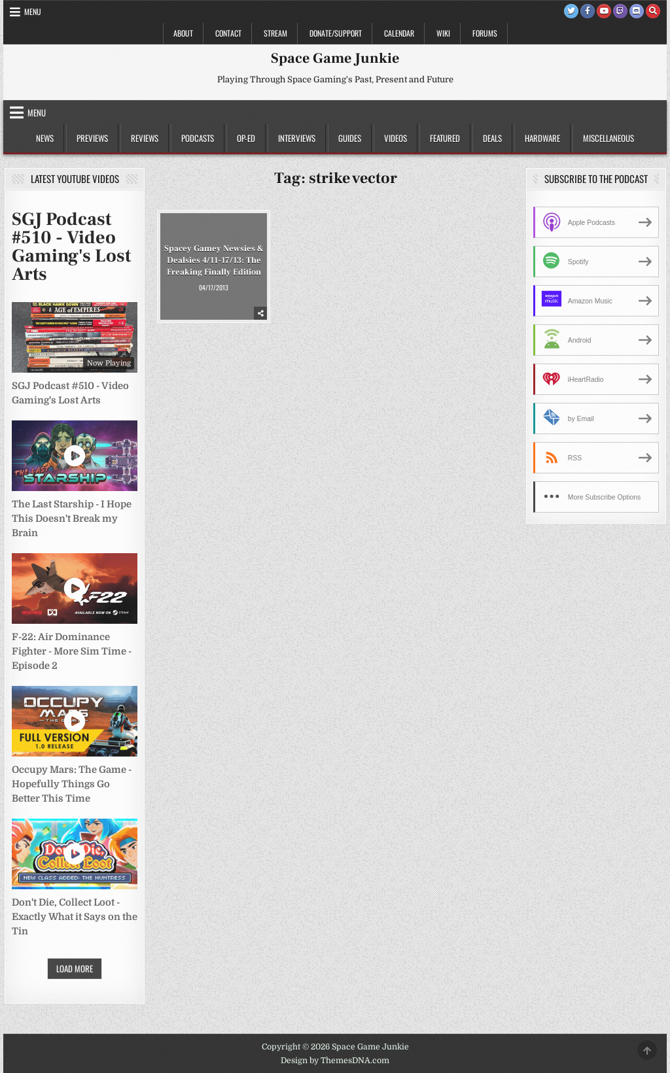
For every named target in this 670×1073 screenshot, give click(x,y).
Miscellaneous (608, 138)
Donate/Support (335, 33)
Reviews (144, 138)
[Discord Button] (636, 11)
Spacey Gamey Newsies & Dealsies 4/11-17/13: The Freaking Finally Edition (214, 260)
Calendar (399, 33)
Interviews (296, 138)
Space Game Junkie (335, 58)
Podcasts (197, 138)
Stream (275, 33)
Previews (92, 138)
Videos (395, 138)
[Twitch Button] (620, 11)
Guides (349, 138)
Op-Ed (246, 138)
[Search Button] (653, 11)
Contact (228, 33)
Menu (32, 11)
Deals (492, 138)
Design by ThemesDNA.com (335, 1060)
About (183, 33)
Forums (484, 33)
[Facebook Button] (587, 11)
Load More (74, 968)
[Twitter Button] (571, 11)
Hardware (542, 138)
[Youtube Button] (604, 11)
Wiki (443, 33)
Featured (445, 138)
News (45, 138)
